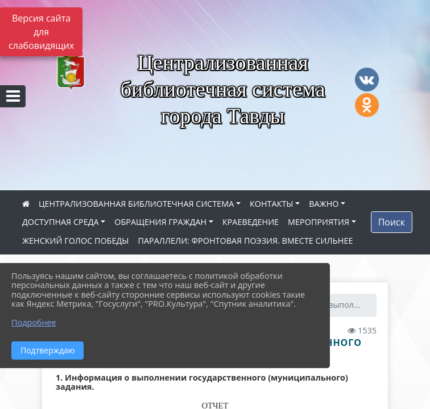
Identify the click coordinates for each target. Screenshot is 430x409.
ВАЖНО (323, 203)
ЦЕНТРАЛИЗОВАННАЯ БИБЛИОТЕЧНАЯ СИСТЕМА (136, 203)
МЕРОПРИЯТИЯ (318, 221)
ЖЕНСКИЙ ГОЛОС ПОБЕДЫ (75, 240)
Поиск (391, 222)
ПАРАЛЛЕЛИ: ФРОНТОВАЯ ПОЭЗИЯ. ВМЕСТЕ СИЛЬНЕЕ (245, 240)
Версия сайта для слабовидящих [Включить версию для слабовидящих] (41, 32)
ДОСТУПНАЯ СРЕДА (60, 221)
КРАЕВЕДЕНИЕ (250, 221)
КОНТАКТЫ (271, 203)
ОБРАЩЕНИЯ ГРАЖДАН (160, 221)
